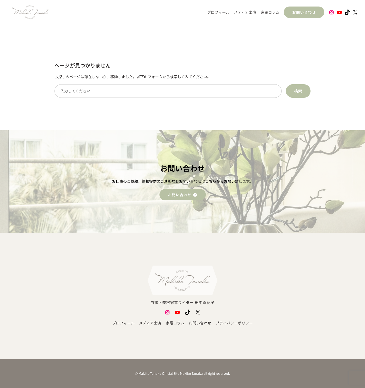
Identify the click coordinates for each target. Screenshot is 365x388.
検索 (298, 91)
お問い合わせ (304, 12)
